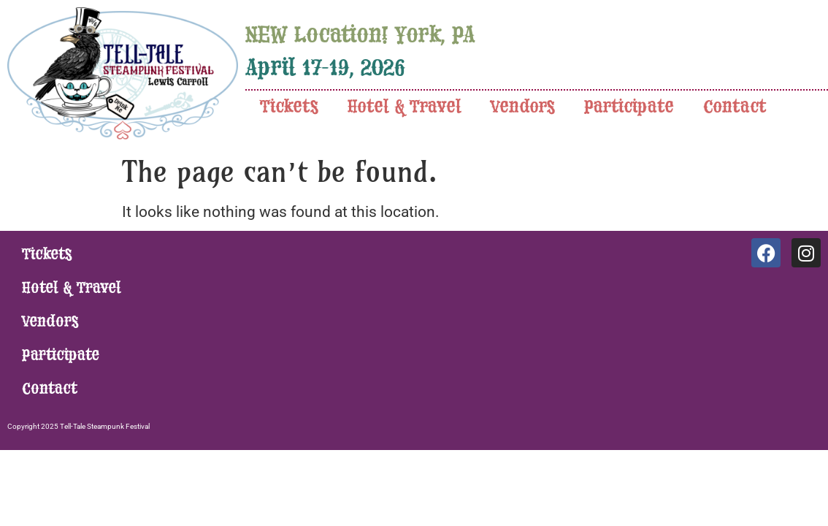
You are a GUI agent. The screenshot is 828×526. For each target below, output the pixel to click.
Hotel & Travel (404, 107)
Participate (629, 107)
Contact (735, 107)
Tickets (289, 107)
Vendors (523, 107)
